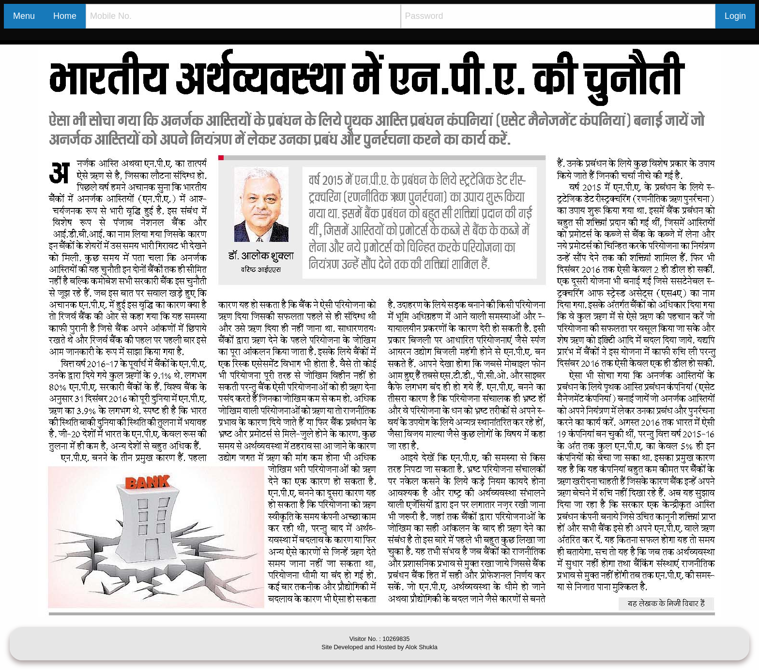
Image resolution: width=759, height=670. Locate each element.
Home (64, 16)
